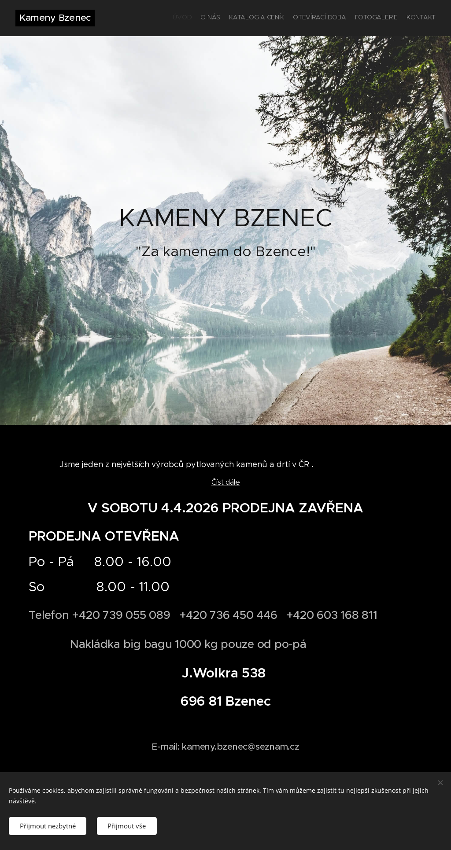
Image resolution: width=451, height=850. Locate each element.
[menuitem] (392, 18)
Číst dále (225, 482)
